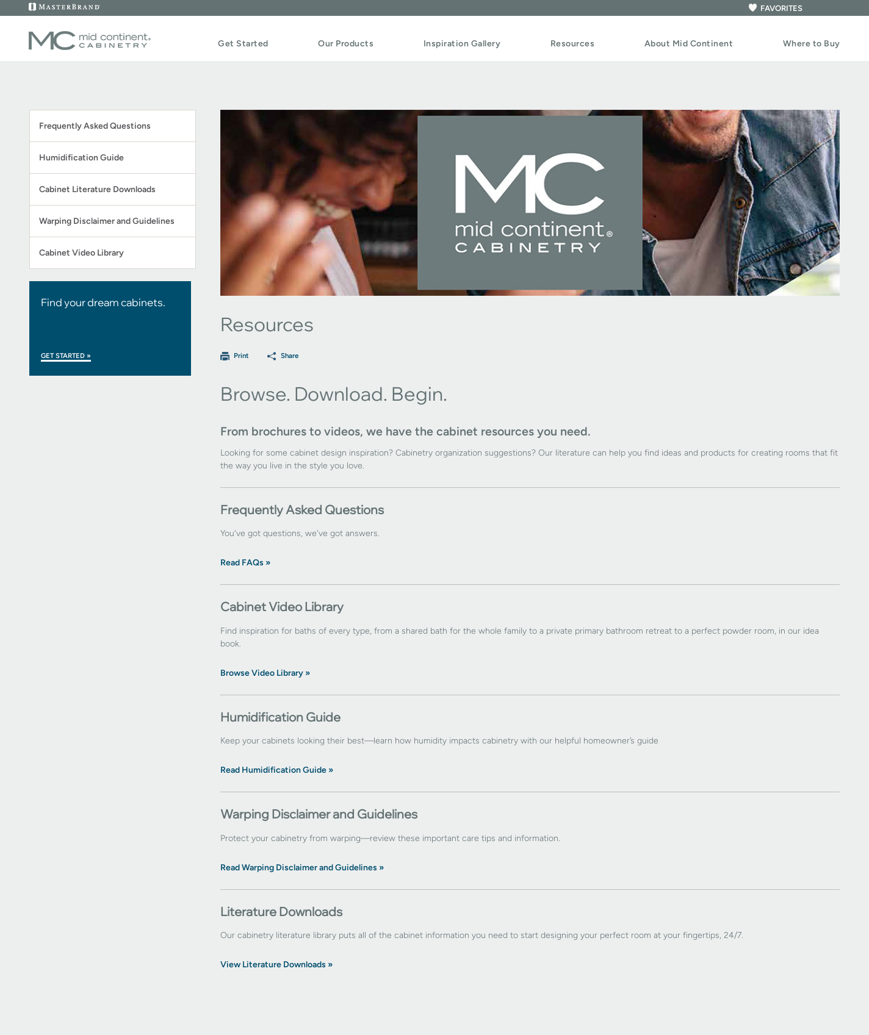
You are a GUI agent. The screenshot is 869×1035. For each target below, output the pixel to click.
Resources (572, 43)
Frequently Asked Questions (95, 126)
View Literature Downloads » (276, 964)
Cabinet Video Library (81, 253)
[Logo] (90, 48)
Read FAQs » (245, 562)
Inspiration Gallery (462, 43)
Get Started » (66, 356)
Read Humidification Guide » (276, 770)
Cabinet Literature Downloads (97, 189)
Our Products (345, 43)
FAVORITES (774, 8)
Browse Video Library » (265, 673)
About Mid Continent (689, 43)
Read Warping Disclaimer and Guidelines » (302, 867)
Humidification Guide (81, 157)
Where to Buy (811, 43)
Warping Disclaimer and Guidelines (107, 221)
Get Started (243, 43)
